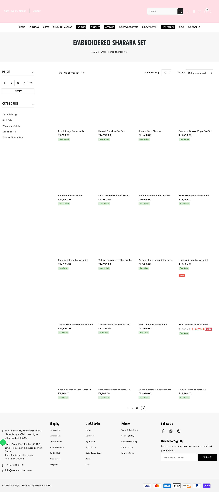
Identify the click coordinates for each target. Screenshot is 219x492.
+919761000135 (14, 465)
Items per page (152, 72)
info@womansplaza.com (18, 470)
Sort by (181, 72)
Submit (207, 457)
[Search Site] (162, 11)
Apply (18, 91)
